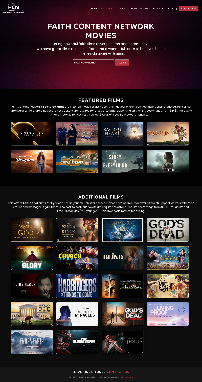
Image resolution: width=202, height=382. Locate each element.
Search (122, 62)
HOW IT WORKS (140, 8)
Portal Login (188, 8)
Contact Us (118, 371)
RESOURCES (158, 8)
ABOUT (124, 8)
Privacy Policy (126, 377)
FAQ (170, 8)
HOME (94, 8)
